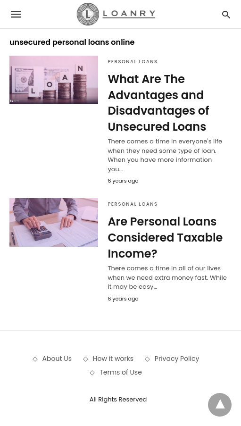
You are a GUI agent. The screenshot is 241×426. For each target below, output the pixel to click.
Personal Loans (133, 61)
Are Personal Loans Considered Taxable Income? (165, 237)
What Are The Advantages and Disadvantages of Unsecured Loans (158, 102)
